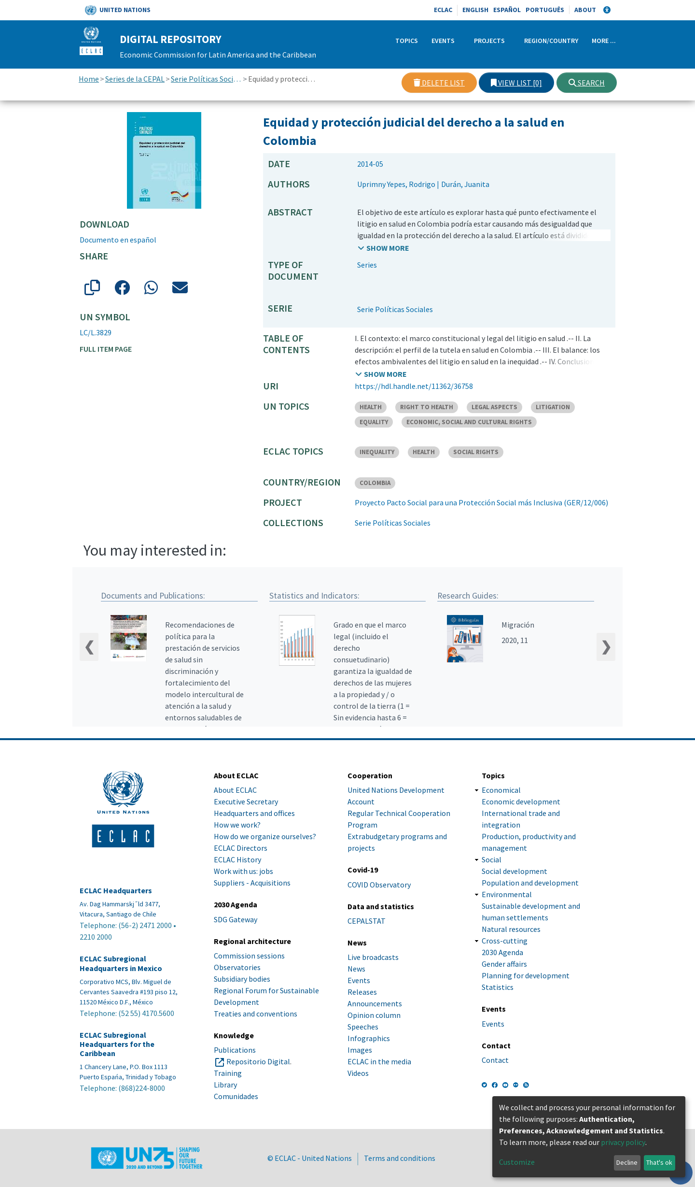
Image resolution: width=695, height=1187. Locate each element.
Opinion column (374, 1015)
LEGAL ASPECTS (494, 407)
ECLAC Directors (240, 848)
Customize (517, 1162)
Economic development (521, 802)
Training (228, 1073)
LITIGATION (553, 407)
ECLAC (443, 9)
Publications (235, 1050)
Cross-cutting (505, 941)
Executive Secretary (246, 802)
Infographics (369, 1038)
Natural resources (511, 929)
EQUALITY (374, 422)
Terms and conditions (399, 1158)
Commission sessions (249, 955)
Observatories (237, 967)
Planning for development (526, 976)
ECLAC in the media (379, 1061)
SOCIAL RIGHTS (476, 452)
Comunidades (236, 1096)
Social (491, 860)
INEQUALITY (377, 452)
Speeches (363, 1026)
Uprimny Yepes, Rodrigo (396, 184)
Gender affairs (504, 964)
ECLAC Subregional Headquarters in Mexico (121, 964)
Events (443, 40)
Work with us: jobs (243, 871)
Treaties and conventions (255, 1013)
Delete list (439, 82)
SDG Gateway (235, 919)
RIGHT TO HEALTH (426, 407)
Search (587, 82)
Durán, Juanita (465, 184)
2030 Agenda (502, 953)
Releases (362, 992)
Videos (358, 1073)
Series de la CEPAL (135, 79)
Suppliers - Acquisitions (252, 883)
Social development (514, 871)
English (475, 9)
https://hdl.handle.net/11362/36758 (414, 386)
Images (360, 1050)
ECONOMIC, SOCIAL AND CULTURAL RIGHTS (469, 422)
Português (545, 9)
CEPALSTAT (367, 921)
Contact (495, 1060)
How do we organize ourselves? (265, 837)
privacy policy (623, 1142)
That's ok (659, 1162)
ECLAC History (237, 860)
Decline (627, 1162)
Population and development (530, 883)
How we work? (237, 825)
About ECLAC (235, 790)
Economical (501, 790)
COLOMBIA (375, 483)
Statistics (498, 987)
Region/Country (551, 40)
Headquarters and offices (254, 813)
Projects (489, 40)
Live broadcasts (373, 957)
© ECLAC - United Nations (309, 1158)
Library (225, 1084)
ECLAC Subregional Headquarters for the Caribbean (117, 1044)
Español (507, 9)
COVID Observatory (379, 884)
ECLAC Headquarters (116, 890)
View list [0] (516, 82)
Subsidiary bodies (242, 979)
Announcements (375, 1003)
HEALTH (371, 407)
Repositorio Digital (258, 1061)
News (356, 968)
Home (89, 79)
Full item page (106, 349)
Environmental (507, 895)
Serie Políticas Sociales (206, 79)
